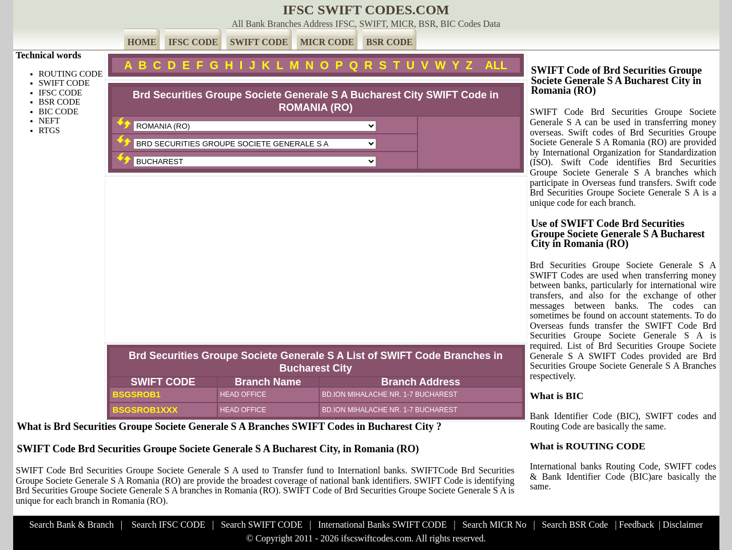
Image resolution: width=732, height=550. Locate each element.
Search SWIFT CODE (262, 524)
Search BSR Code (575, 524)
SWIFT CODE (259, 42)
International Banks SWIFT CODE (382, 524)
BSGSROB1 (135, 394)
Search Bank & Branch (71, 524)
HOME (142, 42)
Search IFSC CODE (168, 524)
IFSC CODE (193, 42)
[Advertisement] (316, 260)
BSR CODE (389, 42)
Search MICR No (494, 524)
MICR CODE (327, 42)
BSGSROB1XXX (144, 410)
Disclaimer (683, 524)
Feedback (636, 524)
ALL (496, 65)
